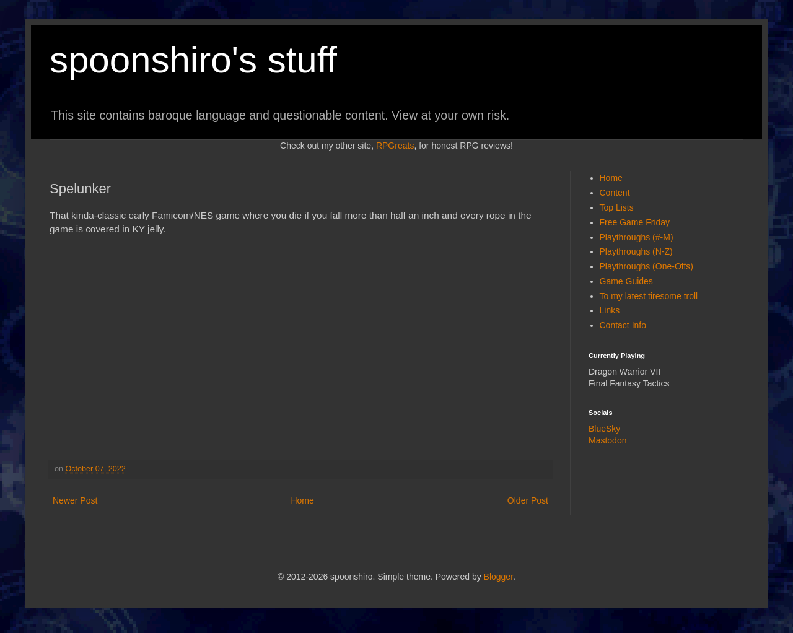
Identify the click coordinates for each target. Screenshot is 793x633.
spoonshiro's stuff (193, 60)
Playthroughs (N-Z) (636, 251)
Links (610, 310)
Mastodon (607, 440)
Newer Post (75, 500)
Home (302, 500)
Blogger (498, 577)
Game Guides (626, 281)
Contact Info (623, 325)
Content (615, 193)
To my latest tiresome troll (649, 296)
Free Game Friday (635, 222)
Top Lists (617, 207)
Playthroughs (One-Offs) (646, 266)
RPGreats (395, 146)
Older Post (527, 500)
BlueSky (604, 429)
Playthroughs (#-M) (636, 237)
